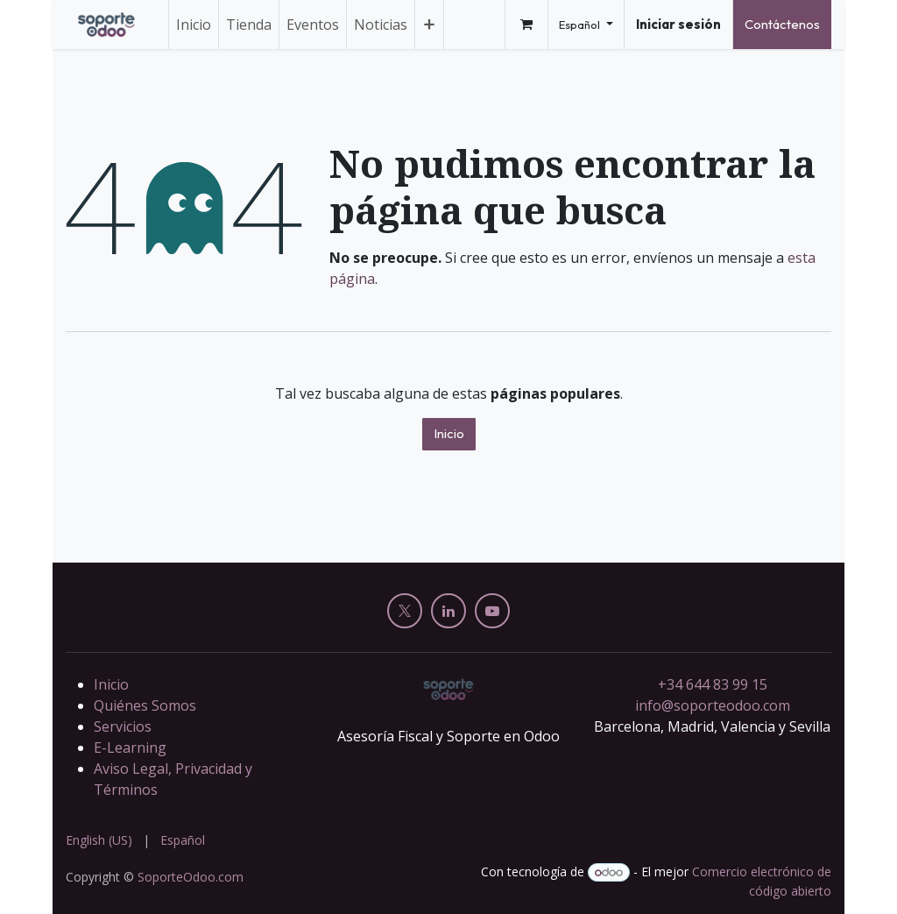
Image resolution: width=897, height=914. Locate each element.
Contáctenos (782, 24)
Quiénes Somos (145, 705)
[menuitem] (193, 24)
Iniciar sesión (678, 24)
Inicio (449, 433)
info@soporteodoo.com (712, 705)
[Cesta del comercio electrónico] (526, 24)
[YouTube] (492, 610)
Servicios (123, 726)
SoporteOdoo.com (191, 876)
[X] (404, 610)
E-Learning (130, 747)
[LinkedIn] (448, 610)
